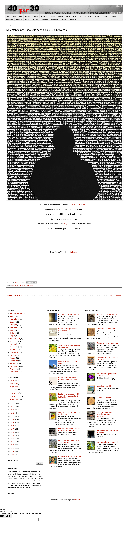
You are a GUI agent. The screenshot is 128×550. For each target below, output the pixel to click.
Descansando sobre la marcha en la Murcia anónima (69, 429)
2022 (13, 413)
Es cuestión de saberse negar (107, 343)
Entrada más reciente (14, 295)
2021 (13, 416)
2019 (13, 422)
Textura (63, 19)
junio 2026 (14, 384)
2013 (13, 442)
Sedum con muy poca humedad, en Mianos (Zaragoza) (104, 414)
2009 (13, 454)
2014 (13, 438)
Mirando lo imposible (104, 386)
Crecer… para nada (104, 398)
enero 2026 (14, 399)
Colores (52, 16)
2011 (13, 448)
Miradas (113, 16)
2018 (13, 426)
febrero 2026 (15, 396)
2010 (13, 451)
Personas (19, 19)
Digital (68, 16)
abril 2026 (14, 390)
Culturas (60, 16)
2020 (13, 419)
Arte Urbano (14, 319)
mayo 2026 (14, 387)
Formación (87, 16)
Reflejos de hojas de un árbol (107, 442)
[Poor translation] (8, 516)
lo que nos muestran (78, 205)
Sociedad (45, 19)
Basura (27, 16)
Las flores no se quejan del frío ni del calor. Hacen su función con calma (69, 396)
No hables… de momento (106, 329)
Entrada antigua (115, 295)
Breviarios (44, 16)
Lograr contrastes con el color (69, 314)
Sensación (35, 19)
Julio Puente (73, 252)
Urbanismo (72, 19)
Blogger (77, 500)
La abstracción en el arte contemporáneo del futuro (67, 379)
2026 (13, 381)
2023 (13, 410)
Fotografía (105, 16)
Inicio (66, 295)
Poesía (27, 19)
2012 (13, 445)
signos (66, 224)
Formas (96, 16)
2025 (13, 403)
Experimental (77, 16)
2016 (13, 432)
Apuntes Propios (11, 16)
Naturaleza (9, 19)
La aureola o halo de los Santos (69, 457)
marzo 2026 (14, 393)
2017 (13, 429)
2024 (13, 407)
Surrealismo (54, 19)
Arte (20, 16)
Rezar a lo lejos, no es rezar (107, 314)
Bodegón (35, 16)
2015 (13, 435)
